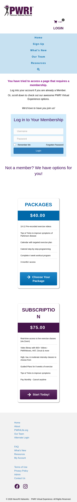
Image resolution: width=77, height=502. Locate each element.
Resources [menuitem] (19, 454)
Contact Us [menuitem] (19, 478)
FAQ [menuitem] (16, 447)
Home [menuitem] (17, 422)
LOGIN (58, 28)
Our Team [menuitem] (19, 434)
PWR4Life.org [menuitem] (21, 430)
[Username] (38, 131)
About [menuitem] (17, 426)
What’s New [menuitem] (20, 450)
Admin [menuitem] (17, 474)
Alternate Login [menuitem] (21, 437)
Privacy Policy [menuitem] (21, 471)
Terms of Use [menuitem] (20, 467)
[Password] (38, 139)
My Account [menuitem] (20, 458)
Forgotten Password (54, 145)
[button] (38, 69)
